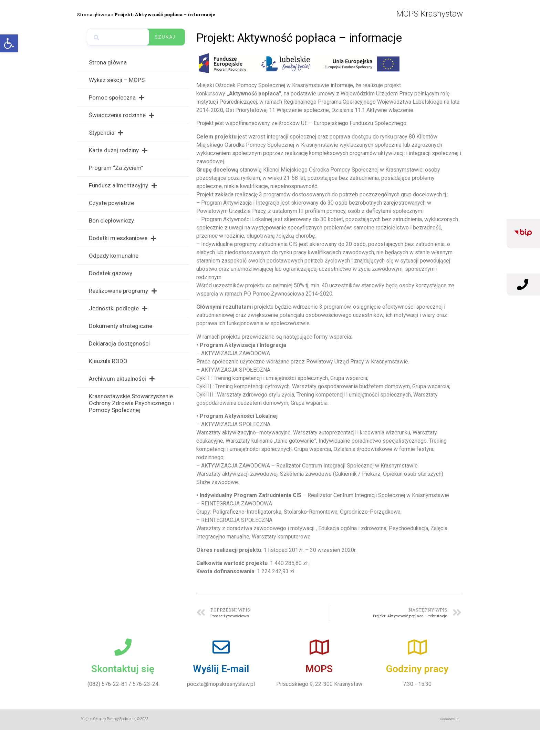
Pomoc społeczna (116, 97)
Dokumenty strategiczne (120, 325)
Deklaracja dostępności (119, 343)
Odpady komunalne (113, 255)
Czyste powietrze (111, 202)
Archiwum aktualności (122, 378)
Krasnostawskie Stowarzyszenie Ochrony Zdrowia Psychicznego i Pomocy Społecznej (131, 403)
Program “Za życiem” (116, 167)
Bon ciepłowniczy (111, 220)
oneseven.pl (449, 719)
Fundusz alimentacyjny (123, 185)
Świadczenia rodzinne (121, 115)
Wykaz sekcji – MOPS (117, 79)
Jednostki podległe (118, 308)
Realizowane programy (123, 291)
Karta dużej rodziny (118, 150)
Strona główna (93, 14)
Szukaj (165, 37)
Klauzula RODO (108, 361)
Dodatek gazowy (110, 273)
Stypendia (106, 132)
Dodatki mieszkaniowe (122, 238)
